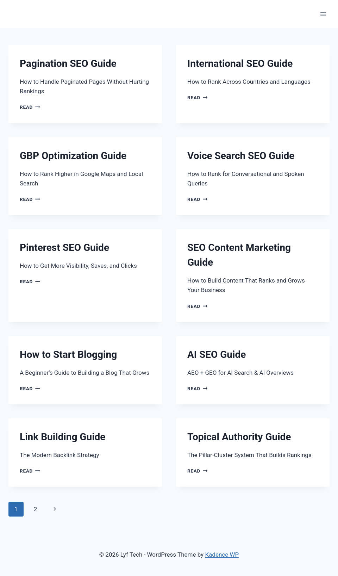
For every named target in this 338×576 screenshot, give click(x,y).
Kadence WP (222, 554)
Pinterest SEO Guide (64, 247)
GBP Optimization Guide (73, 156)
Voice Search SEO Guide (240, 156)
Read (30, 107)
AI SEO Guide (216, 354)
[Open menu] (323, 13)
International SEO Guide (240, 63)
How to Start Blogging (68, 354)
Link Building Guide (62, 437)
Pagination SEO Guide (68, 63)
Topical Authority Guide (239, 437)
